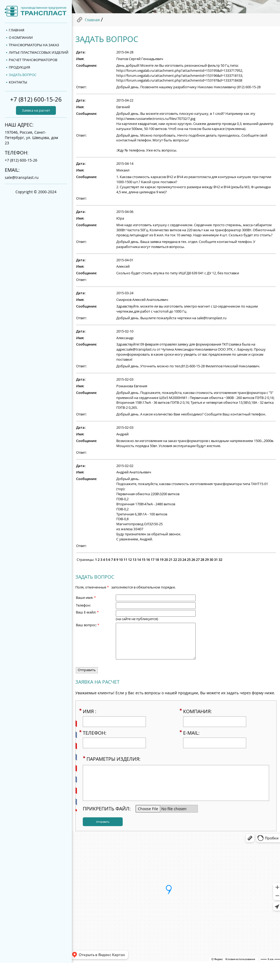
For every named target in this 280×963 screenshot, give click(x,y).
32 (220, 559)
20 (166, 559)
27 (198, 559)
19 (161, 559)
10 (121, 559)
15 (143, 559)
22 (175, 559)
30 (211, 559)
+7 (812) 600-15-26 (36, 99)
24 (184, 559)
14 (139, 559)
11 (125, 559)
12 (130, 559)
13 (134, 559)
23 (180, 559)
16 (148, 559)
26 (193, 559)
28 (202, 559)
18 (157, 559)
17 (152, 559)
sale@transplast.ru (22, 177)
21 (170, 559)
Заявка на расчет (36, 110)
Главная (92, 19)
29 (207, 559)
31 (216, 559)
